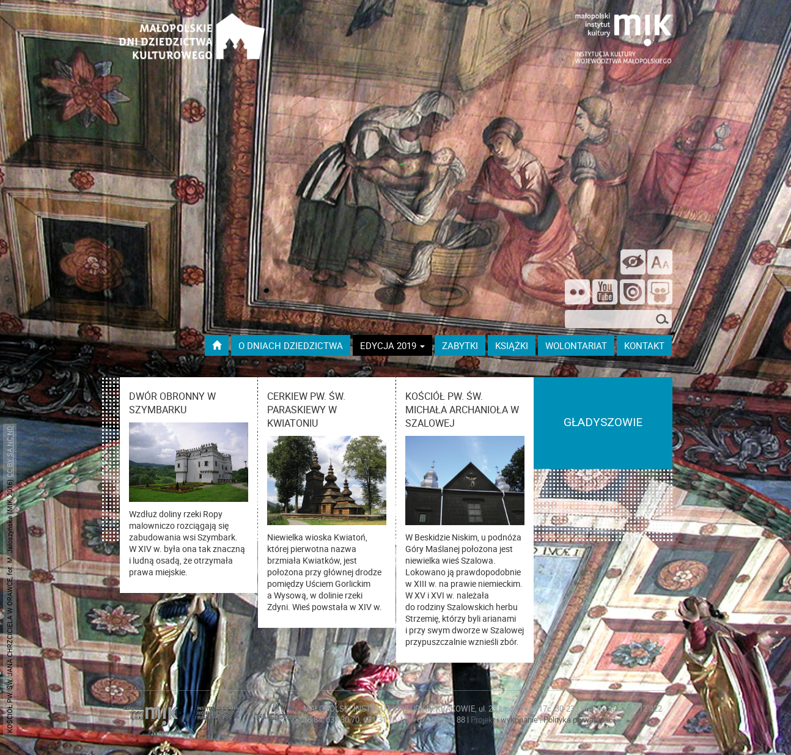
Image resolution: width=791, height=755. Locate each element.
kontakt (644, 345)
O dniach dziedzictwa (290, 345)
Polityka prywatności (579, 719)
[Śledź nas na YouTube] (604, 293)
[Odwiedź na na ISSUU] (632, 293)
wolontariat (576, 345)
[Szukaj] (662, 320)
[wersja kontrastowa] (633, 261)
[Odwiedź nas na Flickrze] (577, 293)
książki (511, 345)
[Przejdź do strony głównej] (217, 345)
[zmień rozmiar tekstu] (659, 261)
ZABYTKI (460, 345)
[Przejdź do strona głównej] (192, 31)
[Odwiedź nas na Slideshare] (659, 293)
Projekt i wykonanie (505, 719)
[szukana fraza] (618, 319)
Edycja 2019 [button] (392, 345)
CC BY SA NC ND (9, 451)
